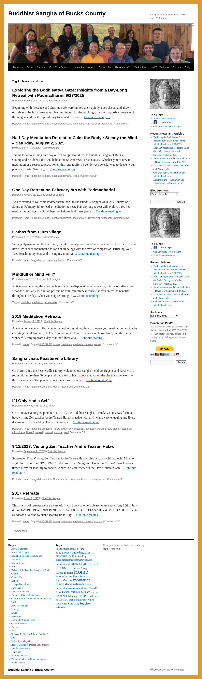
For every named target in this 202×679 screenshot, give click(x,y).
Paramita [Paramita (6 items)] (75, 591)
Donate (177, 67)
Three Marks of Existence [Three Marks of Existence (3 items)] (75, 599)
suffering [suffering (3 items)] (93, 596)
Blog (187, 67)
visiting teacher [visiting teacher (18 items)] (79, 603)
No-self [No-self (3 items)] (84, 588)
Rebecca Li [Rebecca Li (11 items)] (63, 596)
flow (110, 428)
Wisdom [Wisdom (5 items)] (60, 607)
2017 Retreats (25, 493)
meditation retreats (61, 123)
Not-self (49, 432)
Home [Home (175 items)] (81, 572)
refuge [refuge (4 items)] (74, 596)
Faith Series (17, 588)
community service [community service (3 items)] (83, 559)
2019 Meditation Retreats (36, 316)
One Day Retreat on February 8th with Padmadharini (63, 190)
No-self (30, 432)
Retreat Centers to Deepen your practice (30, 644)
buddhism (26, 302)
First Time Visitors (59, 67)
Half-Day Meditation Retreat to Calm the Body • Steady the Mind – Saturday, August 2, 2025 (171, 151)
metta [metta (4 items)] (88, 584)
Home (26, 123)
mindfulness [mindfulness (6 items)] (63, 588)
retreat (91, 123)
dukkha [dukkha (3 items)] (76, 568)
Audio (14, 566)
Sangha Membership (21, 648)
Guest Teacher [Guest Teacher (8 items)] (64, 572)
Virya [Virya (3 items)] (64, 603)
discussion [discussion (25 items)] (64, 567)
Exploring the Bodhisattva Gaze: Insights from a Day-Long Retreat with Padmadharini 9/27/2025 (169, 141)
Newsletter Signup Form (23, 620)
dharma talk (45, 386)
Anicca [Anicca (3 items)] (66, 548)
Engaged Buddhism (20, 584)
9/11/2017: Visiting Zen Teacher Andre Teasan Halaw (63, 446)
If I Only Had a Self (30, 400)
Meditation (140, 67)
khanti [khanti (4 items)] (76, 576)
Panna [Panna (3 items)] (58, 592)
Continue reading (97, 117)
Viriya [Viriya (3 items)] (91, 599)
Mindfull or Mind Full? (33, 274)
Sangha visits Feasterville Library (45, 358)
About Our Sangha (20, 552)
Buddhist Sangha (58, 100)
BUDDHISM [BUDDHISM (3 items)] (62, 556)
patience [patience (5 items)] (85, 591)
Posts (13, 630)
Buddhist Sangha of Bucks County (57, 13)
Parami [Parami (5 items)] (66, 591)
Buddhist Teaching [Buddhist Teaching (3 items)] (77, 556)
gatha (42, 260)
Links (14, 612)
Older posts (19, 531)
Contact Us (105, 67)
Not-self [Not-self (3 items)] (93, 588)
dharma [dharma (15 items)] (73, 564)
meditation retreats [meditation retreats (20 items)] (70, 584)
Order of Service (36, 67)
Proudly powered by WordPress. (169, 669)
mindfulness (50, 302)
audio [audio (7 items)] (75, 552)
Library (15, 609)
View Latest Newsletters (165, 118)
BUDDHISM (45, 344)
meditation (44, 123)
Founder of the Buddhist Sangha (26, 595)
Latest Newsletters (84, 67)
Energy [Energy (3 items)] (83, 568)
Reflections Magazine (21, 641)
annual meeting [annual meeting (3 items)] (77, 548)
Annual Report (18, 563)
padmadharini (80, 123)
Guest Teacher (60, 479)
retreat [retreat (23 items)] (84, 595)
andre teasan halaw (49, 428)
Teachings (16, 652)
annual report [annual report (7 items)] (63, 552)
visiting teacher (104, 123)
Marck (52, 405)
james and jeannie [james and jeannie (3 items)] (64, 576)
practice (58, 432)
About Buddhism (19, 548)
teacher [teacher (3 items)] (59, 599)
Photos (14, 627)
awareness (67, 428)
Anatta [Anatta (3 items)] (59, 548)
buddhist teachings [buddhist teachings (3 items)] (64, 559)
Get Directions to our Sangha (167, 126)
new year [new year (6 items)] (75, 588)
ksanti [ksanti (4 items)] (83, 576)
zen (65, 432)
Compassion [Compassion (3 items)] (61, 564)
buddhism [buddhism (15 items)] (86, 552)
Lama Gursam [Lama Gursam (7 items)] (64, 580)
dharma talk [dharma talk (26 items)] (89, 563)
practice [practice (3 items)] (94, 592)
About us (18, 67)
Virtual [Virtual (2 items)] (59, 604)
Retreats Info (122, 67)
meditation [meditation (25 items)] (82, 580)
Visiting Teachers (19, 655)
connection (91, 428)
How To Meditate (159, 67)
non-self (39, 432)
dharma (102, 428)
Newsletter (16, 616)
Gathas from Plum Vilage (36, 232)
